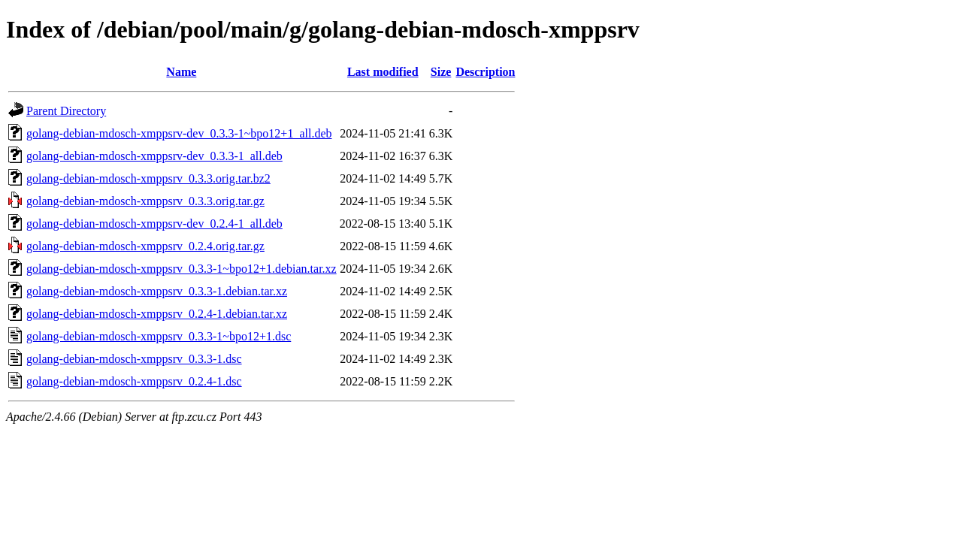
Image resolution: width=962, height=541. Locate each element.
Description (485, 71)
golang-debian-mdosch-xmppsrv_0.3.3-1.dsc (134, 358)
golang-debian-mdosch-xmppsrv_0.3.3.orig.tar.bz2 (148, 178)
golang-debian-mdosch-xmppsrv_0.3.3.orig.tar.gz (145, 201)
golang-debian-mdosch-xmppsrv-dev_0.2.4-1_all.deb (154, 223)
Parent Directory (66, 110)
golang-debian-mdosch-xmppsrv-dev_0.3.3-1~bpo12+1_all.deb (178, 133)
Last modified (383, 71)
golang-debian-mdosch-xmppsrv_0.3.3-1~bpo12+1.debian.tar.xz (181, 268)
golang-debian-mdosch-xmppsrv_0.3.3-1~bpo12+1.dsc (158, 336)
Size (441, 71)
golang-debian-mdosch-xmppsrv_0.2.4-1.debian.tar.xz (156, 313)
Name (181, 71)
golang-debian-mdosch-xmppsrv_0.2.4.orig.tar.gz (145, 246)
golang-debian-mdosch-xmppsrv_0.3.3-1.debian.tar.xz (156, 291)
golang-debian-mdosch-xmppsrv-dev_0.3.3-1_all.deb (154, 156)
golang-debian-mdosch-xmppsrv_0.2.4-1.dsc (134, 381)
